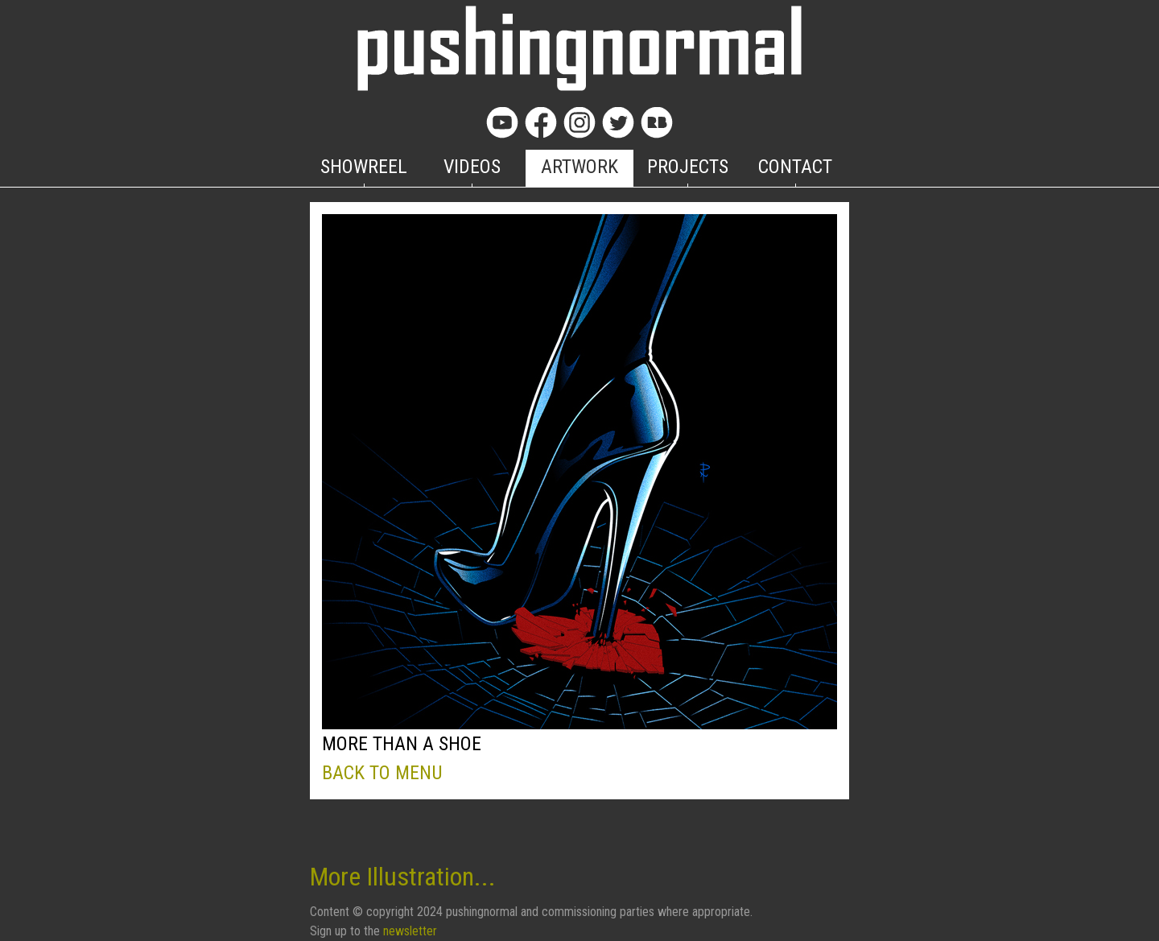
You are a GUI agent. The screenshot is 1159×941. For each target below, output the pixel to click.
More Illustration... (403, 876)
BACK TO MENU (382, 772)
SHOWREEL (363, 166)
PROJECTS (687, 166)
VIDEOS (472, 166)
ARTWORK (579, 166)
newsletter (410, 931)
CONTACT (795, 166)
